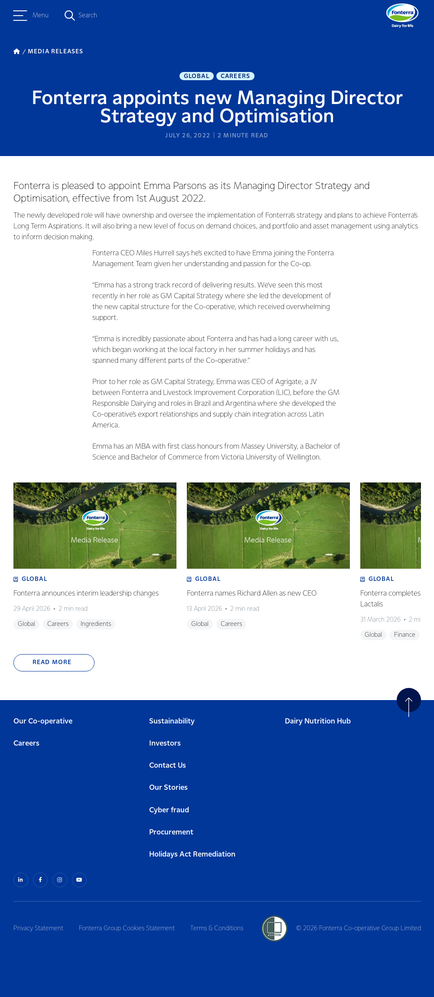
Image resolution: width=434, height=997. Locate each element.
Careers (235, 76)
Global (196, 76)
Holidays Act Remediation (192, 854)
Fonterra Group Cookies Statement (127, 928)
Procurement (171, 832)
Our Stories (168, 788)
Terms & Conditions (216, 928)
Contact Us (167, 765)
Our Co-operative (42, 721)
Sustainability (172, 721)
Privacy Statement (38, 928)
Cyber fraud (169, 810)
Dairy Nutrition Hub (318, 721)
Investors (165, 743)
